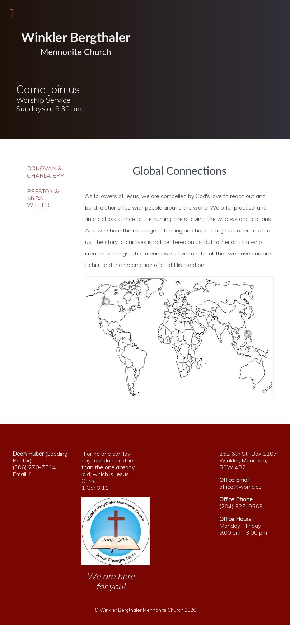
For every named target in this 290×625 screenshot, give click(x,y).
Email (24, 474)
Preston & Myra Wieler (43, 198)
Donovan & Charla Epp (45, 172)
